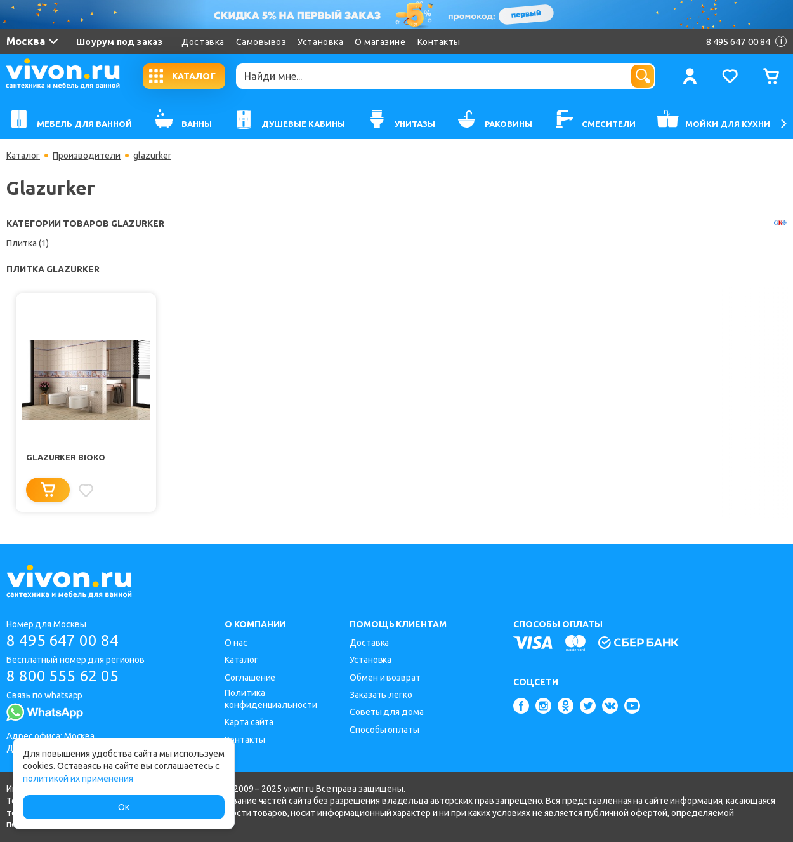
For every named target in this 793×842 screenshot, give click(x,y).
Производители (87, 155)
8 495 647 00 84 (62, 640)
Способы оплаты (384, 730)
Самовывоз (261, 42)
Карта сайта (249, 722)
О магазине (380, 42)
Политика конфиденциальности (271, 699)
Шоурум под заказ (119, 42)
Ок (123, 807)
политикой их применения (78, 778)
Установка (320, 42)
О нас (236, 643)
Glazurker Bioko (65, 457)
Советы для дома (387, 712)
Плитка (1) (27, 243)
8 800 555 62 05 (62, 676)
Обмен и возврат (385, 677)
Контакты (439, 42)
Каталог (23, 155)
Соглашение (250, 677)
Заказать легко (381, 695)
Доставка (202, 42)
